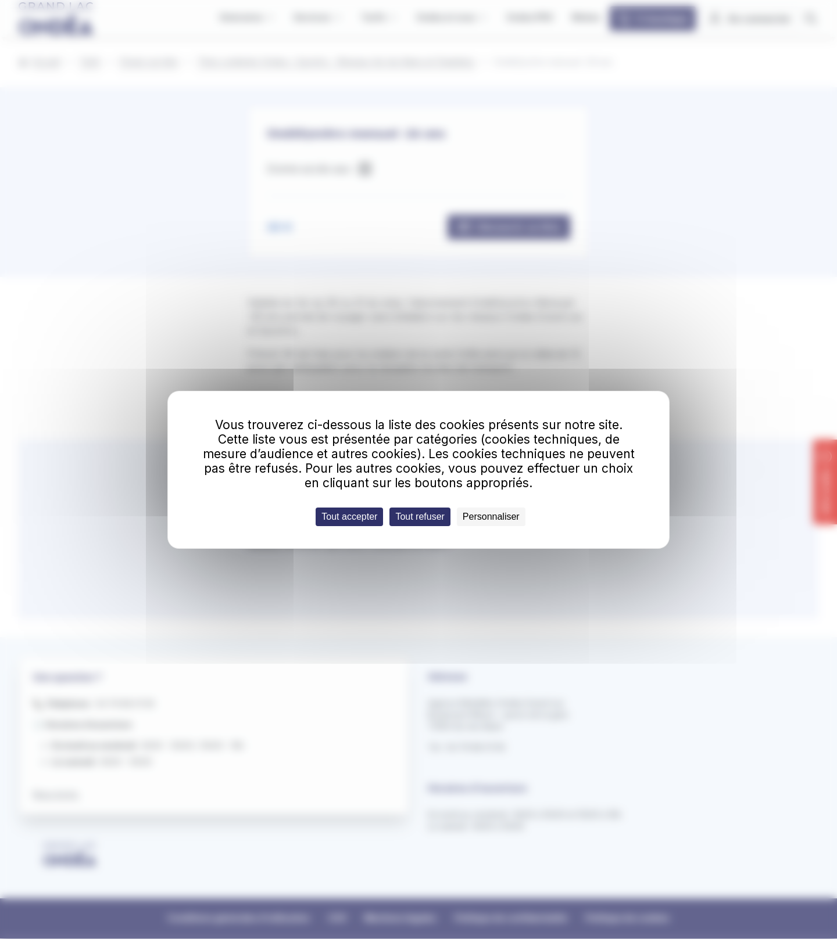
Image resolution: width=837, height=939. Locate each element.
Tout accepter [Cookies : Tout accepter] (349, 516)
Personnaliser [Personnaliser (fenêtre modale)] (491, 516)
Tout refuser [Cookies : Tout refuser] (419, 516)
